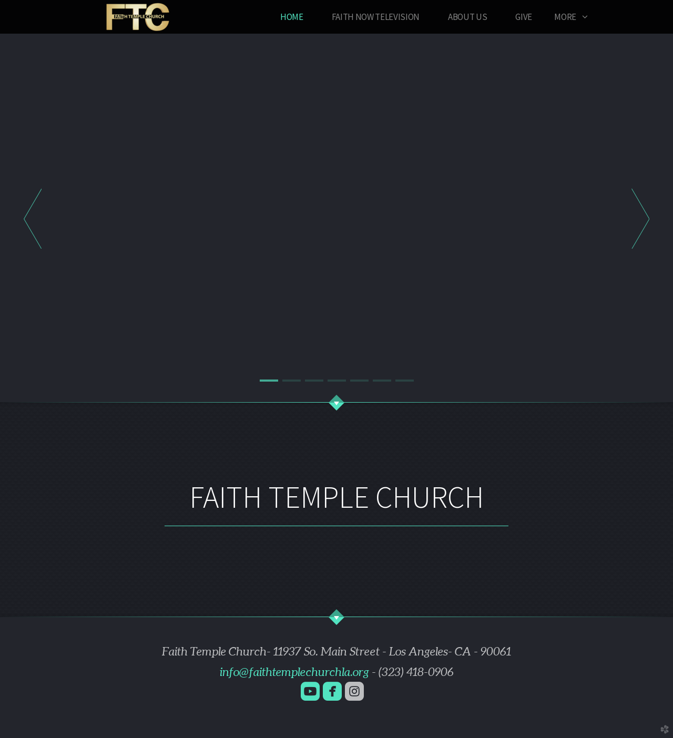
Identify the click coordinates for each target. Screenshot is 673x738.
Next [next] (640, 218)
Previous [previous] (33, 218)
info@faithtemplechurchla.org (294, 671)
